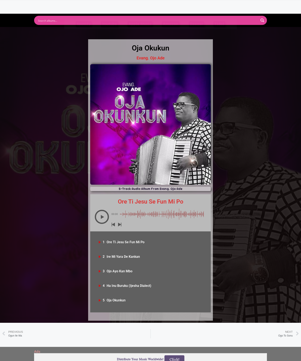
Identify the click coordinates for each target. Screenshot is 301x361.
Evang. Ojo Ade (151, 57)
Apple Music (140, 31)
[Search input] (148, 20)
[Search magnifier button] (262, 20)
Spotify (84, 31)
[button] (102, 217)
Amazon (170, 31)
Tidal (219, 31)
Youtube (109, 31)
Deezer (196, 31)
